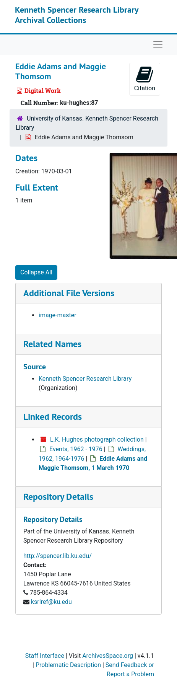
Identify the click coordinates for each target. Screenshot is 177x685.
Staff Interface (44, 655)
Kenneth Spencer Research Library (85, 378)
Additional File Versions (68, 293)
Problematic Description (68, 665)
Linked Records (52, 416)
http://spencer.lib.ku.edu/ (57, 555)
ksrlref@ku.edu (51, 601)
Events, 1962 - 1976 (75, 449)
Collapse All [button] (36, 272)
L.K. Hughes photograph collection (97, 439)
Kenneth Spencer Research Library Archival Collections (76, 14)
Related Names (52, 344)
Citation (144, 78)
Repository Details (58, 496)
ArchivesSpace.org (107, 655)
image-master (57, 315)
